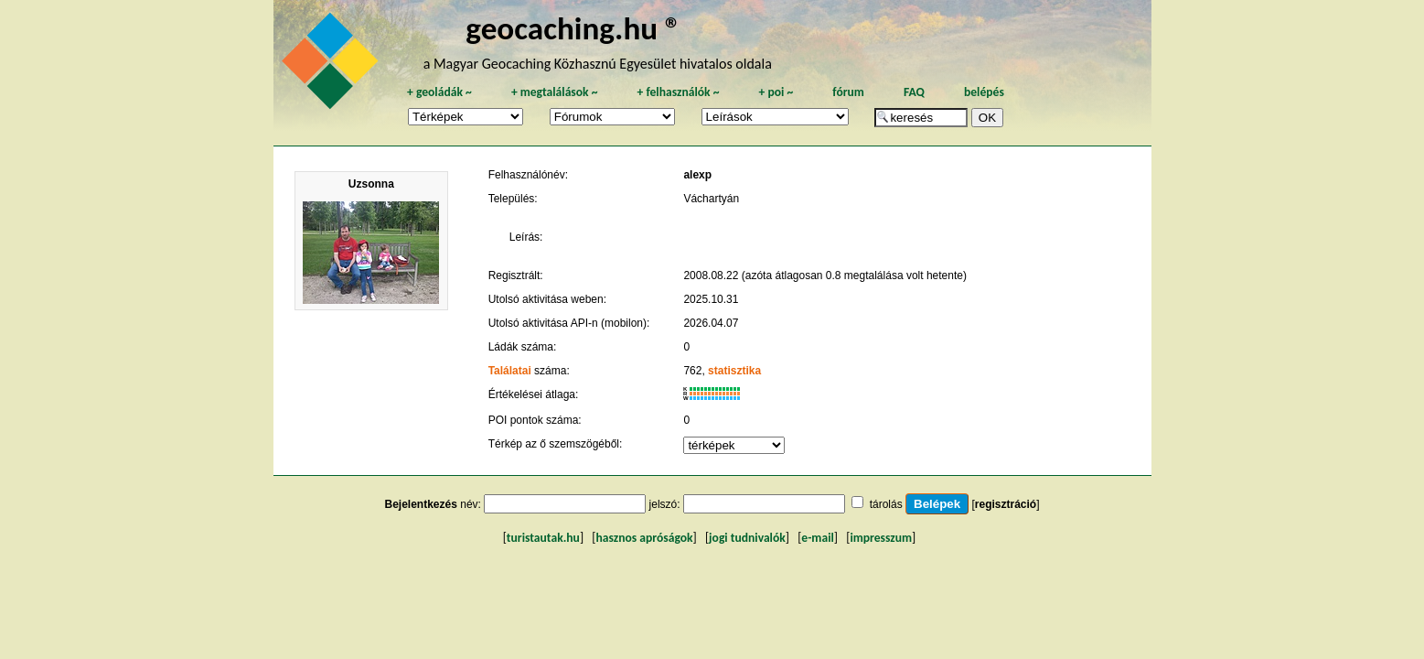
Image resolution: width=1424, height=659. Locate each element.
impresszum (881, 538)
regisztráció (1005, 504)
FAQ (914, 92)
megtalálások (554, 92)
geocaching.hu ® (573, 28)
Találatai (509, 370)
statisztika (734, 370)
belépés (984, 92)
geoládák (439, 92)
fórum (848, 92)
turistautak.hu (543, 538)
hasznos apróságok (643, 538)
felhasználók (678, 92)
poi (775, 92)
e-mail (817, 538)
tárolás (886, 504)
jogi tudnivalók (747, 538)
